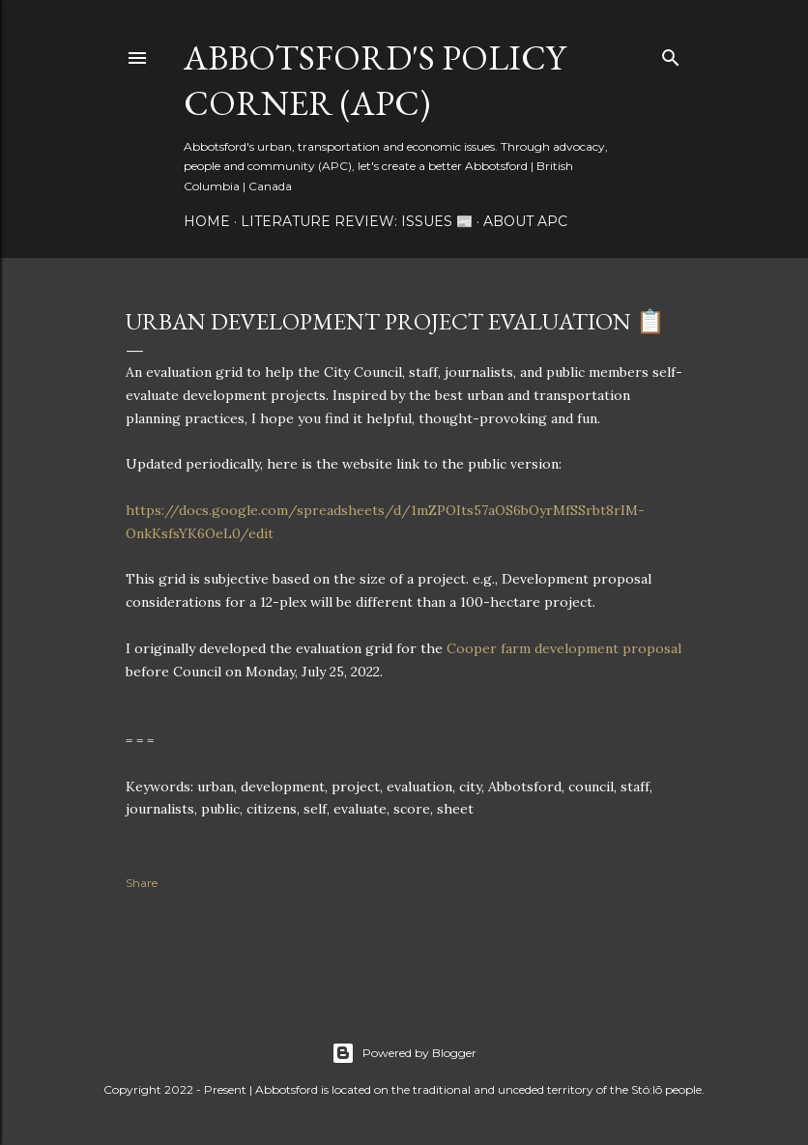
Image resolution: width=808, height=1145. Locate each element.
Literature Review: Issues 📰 (357, 221)
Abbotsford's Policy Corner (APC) (374, 80)
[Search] (670, 53)
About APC (525, 221)
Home (207, 221)
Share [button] (142, 882)
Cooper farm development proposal (564, 648)
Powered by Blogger (404, 1053)
